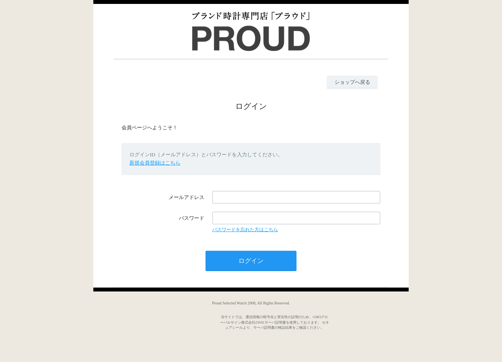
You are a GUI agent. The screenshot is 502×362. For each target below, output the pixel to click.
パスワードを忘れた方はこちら (245, 229)
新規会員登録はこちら (154, 163)
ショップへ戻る (352, 82)
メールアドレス (186, 197)
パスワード (191, 218)
